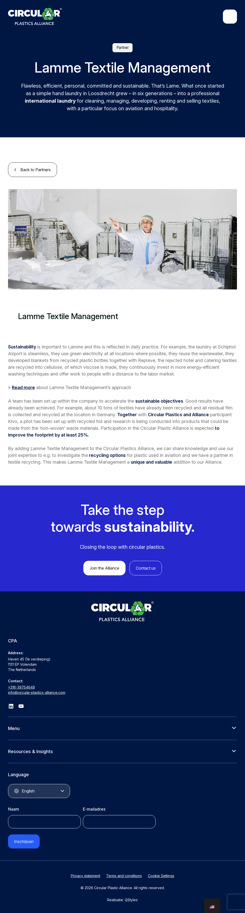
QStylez (131, 900)
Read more (23, 387)
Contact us (146, 568)
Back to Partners (35, 169)
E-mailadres (94, 809)
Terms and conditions (124, 876)
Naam (13, 809)
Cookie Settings (161, 876)
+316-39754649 (21, 687)
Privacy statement (85, 876)
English (28, 791)
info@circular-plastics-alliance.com (36, 692)
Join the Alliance (104, 568)
